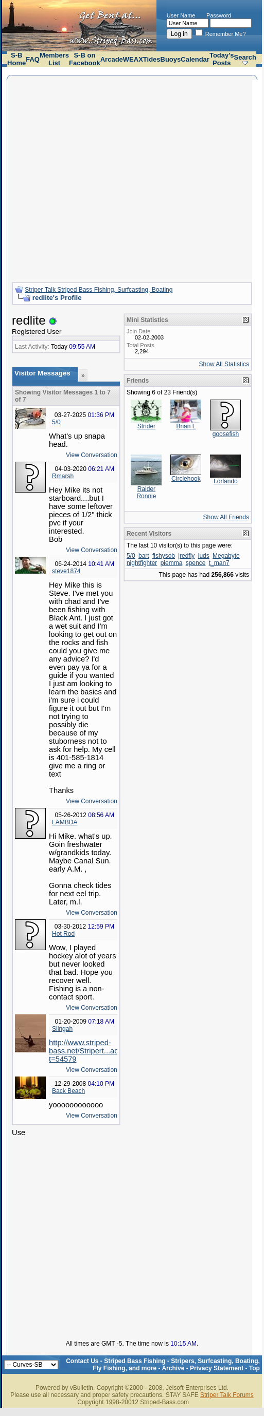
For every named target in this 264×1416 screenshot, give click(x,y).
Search (245, 57)
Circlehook (186, 478)
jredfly (186, 555)
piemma (172, 563)
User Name (181, 15)
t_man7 (219, 563)
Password (218, 15)
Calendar (195, 59)
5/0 (56, 422)
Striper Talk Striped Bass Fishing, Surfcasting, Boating (98, 289)
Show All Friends (226, 517)
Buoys (171, 59)
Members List (54, 59)
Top (254, 1368)
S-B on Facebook (84, 59)
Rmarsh (63, 476)
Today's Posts (221, 59)
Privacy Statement (216, 1368)
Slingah (62, 1028)
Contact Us (82, 1361)
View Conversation (91, 455)
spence (196, 563)
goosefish (226, 434)
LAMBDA (64, 822)
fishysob (163, 555)
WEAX (133, 59)
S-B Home (16, 59)
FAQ (33, 59)
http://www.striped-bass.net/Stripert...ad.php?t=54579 (93, 1051)
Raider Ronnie (146, 492)
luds (203, 555)
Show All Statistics (224, 364)
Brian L (186, 426)
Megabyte (226, 555)
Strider (146, 426)
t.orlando (226, 481)
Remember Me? (221, 34)
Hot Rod (63, 933)
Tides (152, 59)
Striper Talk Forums (227, 1395)
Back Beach (68, 1090)
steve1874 (66, 571)
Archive (173, 1368)
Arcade (111, 59)
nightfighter (142, 563)
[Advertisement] (96, 177)
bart (143, 555)
